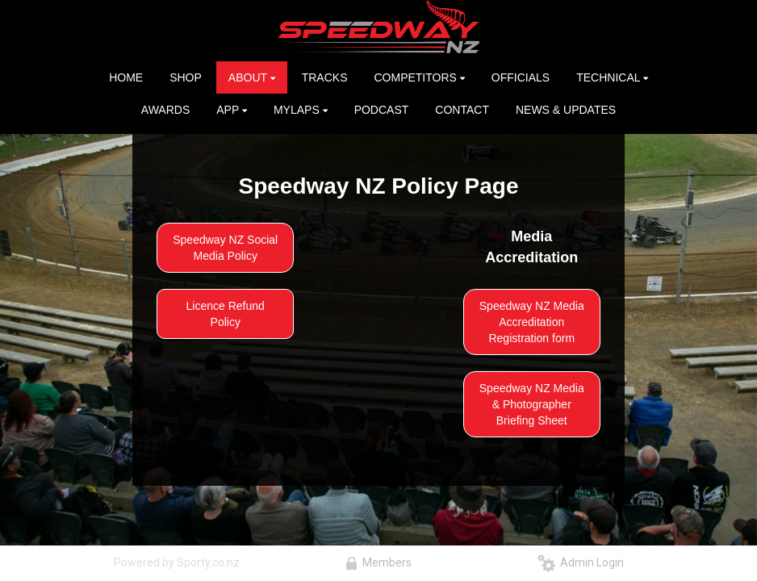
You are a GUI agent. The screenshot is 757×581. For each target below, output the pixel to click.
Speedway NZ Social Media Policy (225, 247)
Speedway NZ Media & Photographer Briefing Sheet (531, 404)
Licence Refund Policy (225, 313)
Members (378, 562)
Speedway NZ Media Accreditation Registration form (531, 322)
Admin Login (580, 562)
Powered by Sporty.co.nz (177, 562)
